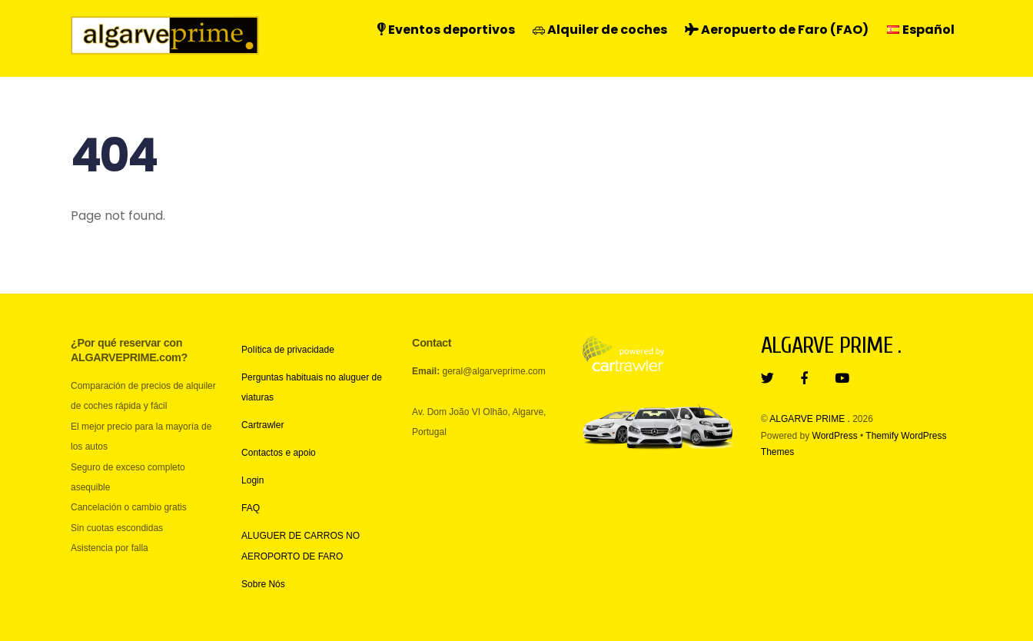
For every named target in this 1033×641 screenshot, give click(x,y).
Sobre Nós (263, 584)
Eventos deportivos (446, 29)
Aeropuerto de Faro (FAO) (777, 29)
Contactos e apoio (278, 452)
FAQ (250, 508)
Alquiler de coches (600, 29)
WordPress (835, 435)
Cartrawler (262, 425)
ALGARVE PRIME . (809, 418)
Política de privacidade (287, 349)
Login (252, 480)
